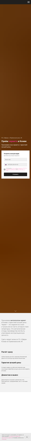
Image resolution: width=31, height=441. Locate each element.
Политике (4, 439)
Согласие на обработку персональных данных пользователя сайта (15, 169)
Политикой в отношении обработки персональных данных (16, 169)
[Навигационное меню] (29, 2)
